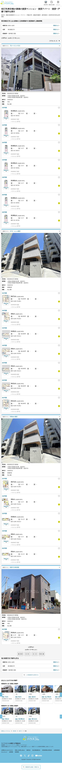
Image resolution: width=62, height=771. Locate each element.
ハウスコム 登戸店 (15, 121)
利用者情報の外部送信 (47, 750)
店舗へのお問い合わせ (20, 750)
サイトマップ (4, 751)
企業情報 (11, 751)
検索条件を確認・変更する (32, 767)
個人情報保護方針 (36, 750)
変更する (55, 25)
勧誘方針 (28, 750)
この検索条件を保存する (32, 675)
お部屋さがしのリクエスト (7, 750)
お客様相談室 (57, 750)
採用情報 (17, 751)
